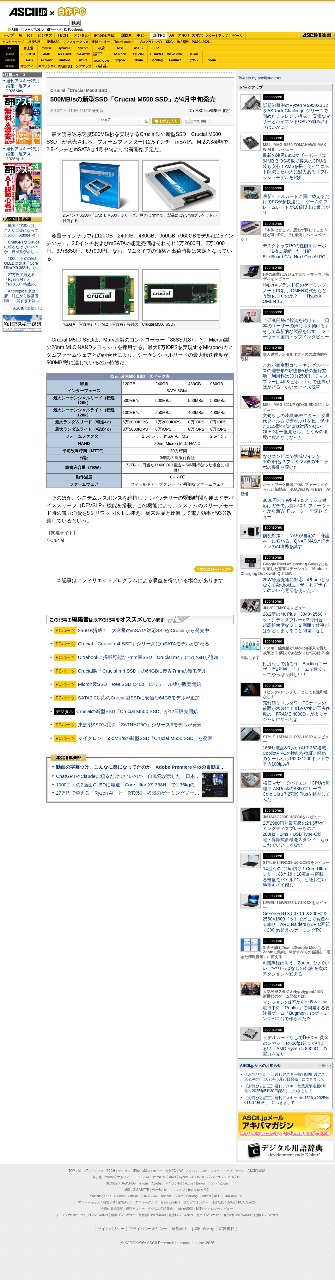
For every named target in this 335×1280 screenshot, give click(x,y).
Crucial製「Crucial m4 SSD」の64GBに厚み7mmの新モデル (142, 671)
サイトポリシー (111, 1229)
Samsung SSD (100, 1196)
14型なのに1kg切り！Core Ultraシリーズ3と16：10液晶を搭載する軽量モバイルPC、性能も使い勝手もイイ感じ (295, 877)
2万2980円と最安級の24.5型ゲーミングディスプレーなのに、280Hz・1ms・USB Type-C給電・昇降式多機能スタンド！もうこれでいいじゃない (296, 834)
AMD (46, 54)
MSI (120, 48)
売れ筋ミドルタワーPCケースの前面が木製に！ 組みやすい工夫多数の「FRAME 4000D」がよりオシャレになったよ (296, 711)
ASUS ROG (65, 54)
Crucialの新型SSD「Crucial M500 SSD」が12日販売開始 (137, 711)
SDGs (170, 42)
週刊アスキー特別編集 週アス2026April (22, 153)
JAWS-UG (128, 1183)
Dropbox (120, 60)
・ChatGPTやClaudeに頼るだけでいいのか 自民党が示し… (22, 247)
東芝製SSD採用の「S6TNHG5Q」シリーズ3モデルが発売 (140, 724)
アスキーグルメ (77, 42)
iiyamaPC (64, 48)
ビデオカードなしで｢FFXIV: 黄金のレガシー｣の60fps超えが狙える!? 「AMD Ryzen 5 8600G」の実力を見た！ (296, 1045)
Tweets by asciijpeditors (259, 78)
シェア (105, 119)
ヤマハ (193, 60)
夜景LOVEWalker (181, 1215)
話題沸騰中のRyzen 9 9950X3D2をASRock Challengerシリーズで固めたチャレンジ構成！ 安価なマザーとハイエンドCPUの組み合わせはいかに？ (296, 116)
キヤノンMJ (46, 66)
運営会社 (179, 1229)
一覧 (144, 121)
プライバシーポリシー (148, 1229)
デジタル (80, 35)
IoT (30, 35)
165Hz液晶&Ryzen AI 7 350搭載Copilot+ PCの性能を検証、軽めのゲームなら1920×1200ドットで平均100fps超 (296, 756)
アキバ (183, 35)
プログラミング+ (151, 42)
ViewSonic (175, 54)
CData (138, 60)
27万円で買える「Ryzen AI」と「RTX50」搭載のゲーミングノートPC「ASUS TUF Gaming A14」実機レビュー (175, 793)
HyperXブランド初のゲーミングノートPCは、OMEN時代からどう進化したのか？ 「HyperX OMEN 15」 (294, 293)
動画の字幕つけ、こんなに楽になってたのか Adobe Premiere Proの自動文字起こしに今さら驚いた (164, 767)
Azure (83, 60)
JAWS (28, 60)
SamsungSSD (97, 54)
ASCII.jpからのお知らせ (260, 1065)
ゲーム (237, 36)
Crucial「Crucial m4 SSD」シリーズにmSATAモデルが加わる (143, 643)
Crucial (138, 54)
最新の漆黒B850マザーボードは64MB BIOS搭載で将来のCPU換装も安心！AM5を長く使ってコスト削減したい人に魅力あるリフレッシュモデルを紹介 (296, 166)
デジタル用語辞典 (160, 1208)
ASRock (120, 54)
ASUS (138, 48)
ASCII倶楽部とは (27, 308)
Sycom (83, 48)
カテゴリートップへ (214, 569)
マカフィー (28, 66)
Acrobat (47, 60)
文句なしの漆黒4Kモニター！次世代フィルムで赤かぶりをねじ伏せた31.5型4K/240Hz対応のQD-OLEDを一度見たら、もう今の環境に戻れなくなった (296, 426)
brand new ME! (198, 1189)
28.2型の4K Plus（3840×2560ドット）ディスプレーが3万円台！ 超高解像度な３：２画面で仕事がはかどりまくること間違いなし (296, 622)
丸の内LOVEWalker (237, 1215)
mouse (46, 48)
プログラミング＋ (196, 1202)
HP (157, 48)
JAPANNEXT (65, 66)
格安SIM (34, 42)
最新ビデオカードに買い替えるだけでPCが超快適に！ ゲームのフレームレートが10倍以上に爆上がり (296, 204)
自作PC (70, 11)
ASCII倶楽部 (317, 36)
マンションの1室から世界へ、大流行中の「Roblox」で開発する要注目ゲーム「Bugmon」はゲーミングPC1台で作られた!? (296, 1010)
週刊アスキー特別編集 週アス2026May (22, 85)
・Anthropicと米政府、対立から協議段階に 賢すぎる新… (21, 296)
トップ (8, 35)
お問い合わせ (203, 1229)
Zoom (211, 60)
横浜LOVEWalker (123, 1215)
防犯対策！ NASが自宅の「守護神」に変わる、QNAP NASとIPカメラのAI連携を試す (296, 541)
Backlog (156, 60)
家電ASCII (54, 42)
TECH (63, 35)
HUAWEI (156, 54)
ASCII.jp (28, 12)
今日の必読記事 (112, 1208)
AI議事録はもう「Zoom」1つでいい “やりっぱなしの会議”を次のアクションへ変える (296, 968)
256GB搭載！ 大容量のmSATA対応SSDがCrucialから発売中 (143, 630)
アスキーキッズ (13, 42)
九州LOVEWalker (208, 1215)
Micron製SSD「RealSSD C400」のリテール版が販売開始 (139, 684)
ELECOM (28, 54)
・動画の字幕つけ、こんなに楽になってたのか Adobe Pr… (21, 230)
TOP (72, 1170)
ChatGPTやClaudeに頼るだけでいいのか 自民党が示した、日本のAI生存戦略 (139, 776)
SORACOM (149, 1196)
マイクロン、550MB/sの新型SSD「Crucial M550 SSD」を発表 (145, 738)
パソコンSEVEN (101, 48)
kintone (65, 60)
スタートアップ (216, 36)
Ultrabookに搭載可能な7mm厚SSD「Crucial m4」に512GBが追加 (148, 657)
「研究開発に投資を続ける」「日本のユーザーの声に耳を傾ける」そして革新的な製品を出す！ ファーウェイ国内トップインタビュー (296, 328)
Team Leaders (170, 1202)
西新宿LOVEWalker (152, 1215)
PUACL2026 (201, 42)
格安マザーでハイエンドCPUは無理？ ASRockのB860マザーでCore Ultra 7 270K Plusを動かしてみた (296, 791)
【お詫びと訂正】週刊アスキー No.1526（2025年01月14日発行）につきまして (286, 1100)
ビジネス (44, 35)
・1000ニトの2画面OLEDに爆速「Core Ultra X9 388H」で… (22, 263)
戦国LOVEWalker (266, 1215)
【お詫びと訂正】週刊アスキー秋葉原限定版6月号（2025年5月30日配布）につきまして (285, 1088)
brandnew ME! (101, 66)
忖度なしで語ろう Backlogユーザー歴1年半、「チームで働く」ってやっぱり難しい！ (295, 669)
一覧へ (323, 1065)
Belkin (193, 54)
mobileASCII (184, 1208)
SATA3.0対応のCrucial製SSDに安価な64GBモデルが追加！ (141, 697)
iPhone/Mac (104, 35)
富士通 (28, 48)
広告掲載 (226, 1229)
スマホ (197, 35)
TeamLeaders (124, 42)
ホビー (142, 35)
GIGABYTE (83, 54)
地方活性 (183, 42)
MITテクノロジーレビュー (214, 1208)
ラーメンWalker (66, 1215)
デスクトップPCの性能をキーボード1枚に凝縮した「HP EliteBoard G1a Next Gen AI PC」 (296, 251)
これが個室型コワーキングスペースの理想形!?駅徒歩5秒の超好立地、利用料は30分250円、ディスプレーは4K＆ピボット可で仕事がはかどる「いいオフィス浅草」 (296, 376)
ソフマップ (83, 66)
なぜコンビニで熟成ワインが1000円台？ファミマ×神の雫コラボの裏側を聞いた (295, 462)
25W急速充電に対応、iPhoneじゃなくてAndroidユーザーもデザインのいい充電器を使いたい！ (296, 585)
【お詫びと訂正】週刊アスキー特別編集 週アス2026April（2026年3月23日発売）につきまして (284, 1076)
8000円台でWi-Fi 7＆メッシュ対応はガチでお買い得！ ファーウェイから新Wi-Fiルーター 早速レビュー (296, 508)
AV (171, 35)
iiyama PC (159, 1177)
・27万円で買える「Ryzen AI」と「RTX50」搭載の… (21, 279)
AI (20, 35)
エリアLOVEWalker (94, 1215)
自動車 (126, 35)
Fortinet (175, 60)
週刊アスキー (100, 42)
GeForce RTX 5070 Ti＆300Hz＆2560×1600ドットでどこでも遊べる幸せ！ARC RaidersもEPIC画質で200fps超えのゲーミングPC (296, 921)
